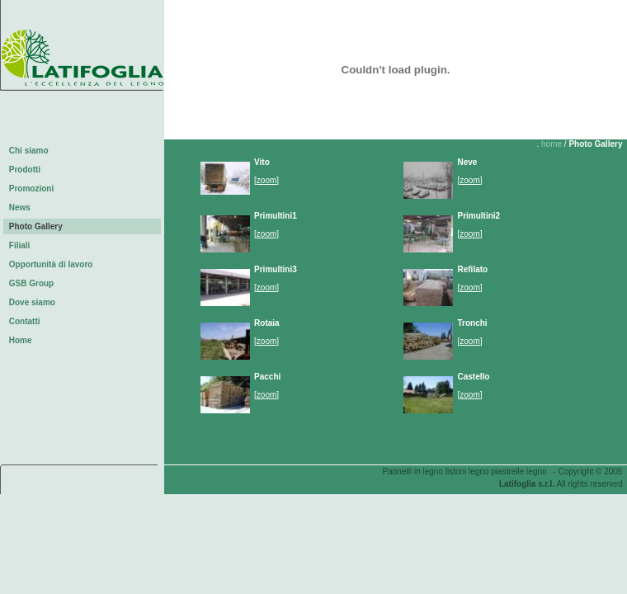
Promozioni (34, 188)
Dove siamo (34, 302)
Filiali (22, 245)
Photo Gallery (38, 226)
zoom (266, 180)
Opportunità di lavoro (53, 264)
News (22, 207)
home (551, 143)
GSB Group (34, 283)
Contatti (27, 321)
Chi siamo (31, 150)
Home (23, 340)
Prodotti (27, 169)
